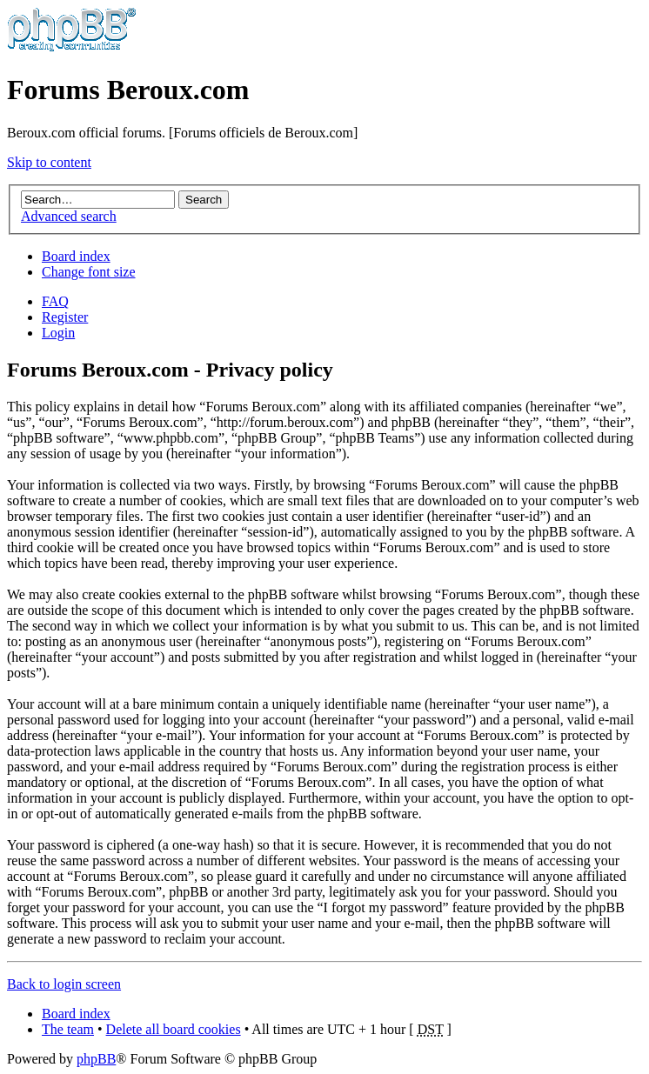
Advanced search (69, 216)
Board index (76, 256)
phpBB (96, 1058)
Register (65, 317)
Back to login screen (64, 984)
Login (58, 332)
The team (68, 1029)
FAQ (55, 301)
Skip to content (49, 162)
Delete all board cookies (173, 1029)
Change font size (89, 271)
